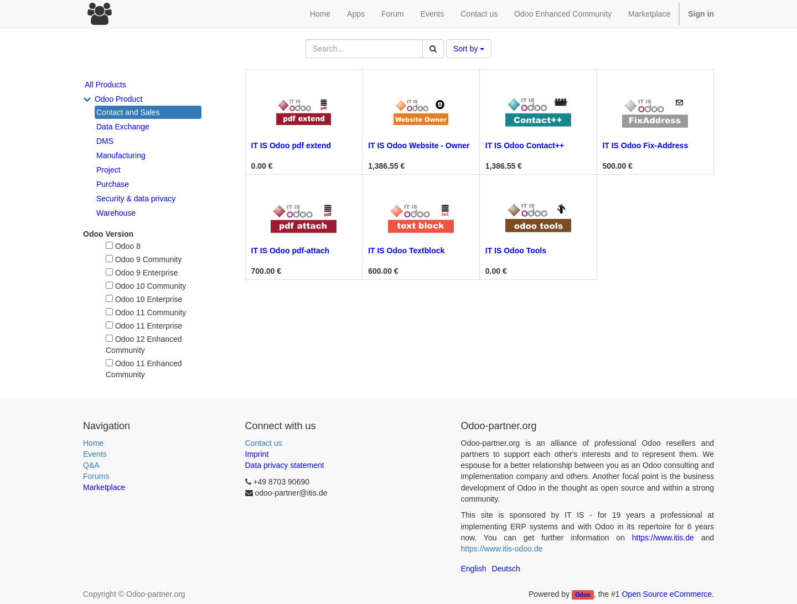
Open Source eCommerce (667, 594)
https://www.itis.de (663, 537)
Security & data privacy (135, 198)
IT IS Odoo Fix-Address (645, 145)
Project (108, 169)
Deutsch (505, 568)
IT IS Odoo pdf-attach (290, 250)
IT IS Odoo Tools (515, 250)
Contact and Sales (127, 112)
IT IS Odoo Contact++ (524, 145)
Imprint (257, 454)
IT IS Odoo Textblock (406, 250)
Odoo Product (118, 99)
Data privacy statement (284, 465)
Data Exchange (122, 126)
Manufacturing (121, 155)
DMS (104, 141)
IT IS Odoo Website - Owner (418, 145)
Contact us (263, 443)
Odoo (582, 594)
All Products (105, 84)
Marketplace (649, 13)
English (474, 568)
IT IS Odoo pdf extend (291, 145)
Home (93, 443)
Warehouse (116, 213)
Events (95, 454)
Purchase (112, 184)
